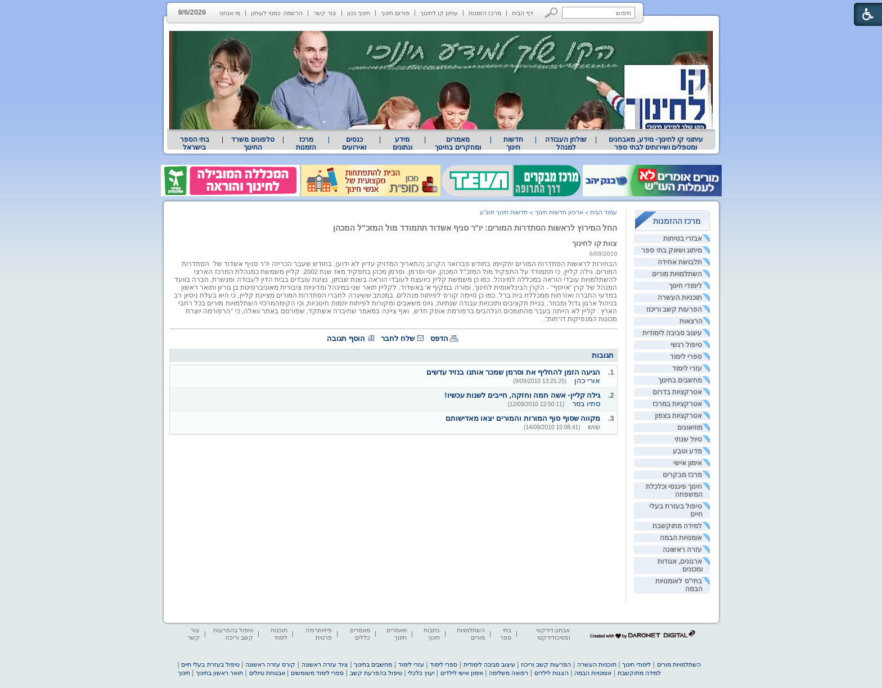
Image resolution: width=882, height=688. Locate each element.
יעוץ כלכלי (421, 672)
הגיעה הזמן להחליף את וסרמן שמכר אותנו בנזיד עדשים (513, 372)
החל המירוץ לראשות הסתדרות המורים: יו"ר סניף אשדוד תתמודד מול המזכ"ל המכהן (475, 227)
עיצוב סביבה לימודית (672, 333)
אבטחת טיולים (267, 672)
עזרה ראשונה (682, 550)
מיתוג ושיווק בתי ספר (671, 250)
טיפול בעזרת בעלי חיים (210, 664)
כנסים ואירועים (354, 143)
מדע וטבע (687, 451)
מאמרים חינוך (396, 634)
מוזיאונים (690, 427)
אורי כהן (587, 380)
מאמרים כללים (360, 634)
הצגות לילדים (551, 672)
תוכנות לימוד (279, 634)
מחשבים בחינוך (680, 380)
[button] (551, 13)
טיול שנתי (688, 439)
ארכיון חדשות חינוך (559, 212)
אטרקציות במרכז (677, 404)
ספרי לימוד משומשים (317, 672)
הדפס (439, 338)
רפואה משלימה (508, 672)
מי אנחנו (229, 13)
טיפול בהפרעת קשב (376, 672)
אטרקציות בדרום (677, 392)
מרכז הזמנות (485, 13)
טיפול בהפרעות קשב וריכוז (233, 634)
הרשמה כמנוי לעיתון (276, 13)
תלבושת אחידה (680, 262)
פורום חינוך (395, 13)
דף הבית (522, 13)
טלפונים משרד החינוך (252, 143)
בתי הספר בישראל (194, 143)
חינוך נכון (358, 13)
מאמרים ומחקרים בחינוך (457, 143)
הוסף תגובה (346, 338)
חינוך (184, 672)
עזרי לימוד (687, 368)
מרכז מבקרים (682, 475)
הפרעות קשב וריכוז (674, 309)
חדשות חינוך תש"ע (504, 212)
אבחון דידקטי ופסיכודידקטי (553, 634)
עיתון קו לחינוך (439, 13)
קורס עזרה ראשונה (270, 664)
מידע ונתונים (402, 143)
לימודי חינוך (685, 286)
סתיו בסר (586, 403)
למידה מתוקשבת (677, 526)
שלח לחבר (398, 338)
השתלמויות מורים (677, 274)
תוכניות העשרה (680, 298)
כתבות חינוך (432, 634)
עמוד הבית (603, 212)
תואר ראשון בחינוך (219, 672)
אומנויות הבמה (681, 538)
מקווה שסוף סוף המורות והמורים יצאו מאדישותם (523, 418)
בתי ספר (505, 634)
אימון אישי (687, 463)
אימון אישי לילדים (461, 672)
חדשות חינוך (513, 143)
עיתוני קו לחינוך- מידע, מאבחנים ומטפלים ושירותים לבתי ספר (656, 143)
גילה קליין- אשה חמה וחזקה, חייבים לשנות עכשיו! (522, 395)
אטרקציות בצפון (678, 416)
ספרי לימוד (686, 357)
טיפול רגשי (686, 345)
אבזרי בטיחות (682, 238)
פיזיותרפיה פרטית (318, 634)
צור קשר (324, 13)
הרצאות (691, 321)
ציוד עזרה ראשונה (325, 664)
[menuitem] (655, 143)
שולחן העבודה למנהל (566, 143)
